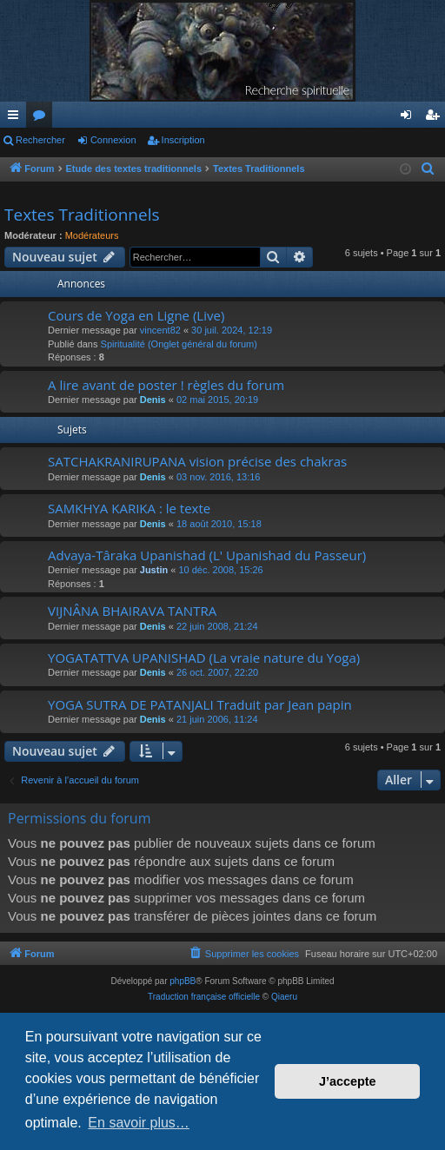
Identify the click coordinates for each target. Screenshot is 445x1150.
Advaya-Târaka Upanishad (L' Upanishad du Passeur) (207, 555)
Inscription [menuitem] (436, 118)
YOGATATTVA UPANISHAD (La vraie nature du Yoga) (204, 657)
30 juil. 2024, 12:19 (231, 330)
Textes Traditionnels (82, 214)
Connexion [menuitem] (410, 118)
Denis (153, 399)
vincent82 (160, 330)
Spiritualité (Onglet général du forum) (179, 344)
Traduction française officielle (204, 996)
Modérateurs (92, 235)
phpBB (182, 981)
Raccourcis (16, 118)
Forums (42, 118)
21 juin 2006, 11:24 (217, 719)
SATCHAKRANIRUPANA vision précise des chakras (197, 461)
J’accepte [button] (347, 1081)
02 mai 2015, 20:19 (217, 399)
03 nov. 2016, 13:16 (218, 477)
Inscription (183, 140)
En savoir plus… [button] (138, 1122)
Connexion (113, 140)
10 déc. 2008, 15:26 (220, 570)
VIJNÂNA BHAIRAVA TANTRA (132, 610)
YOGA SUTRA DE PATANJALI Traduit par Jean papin (200, 704)
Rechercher (40, 140)
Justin (154, 570)
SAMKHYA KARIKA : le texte (129, 508)
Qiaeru (284, 996)
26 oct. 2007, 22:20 (217, 672)
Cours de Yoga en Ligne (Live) (136, 315)
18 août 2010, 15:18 (219, 524)
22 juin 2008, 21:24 (217, 626)
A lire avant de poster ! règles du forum (166, 384)
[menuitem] (429, 169)
